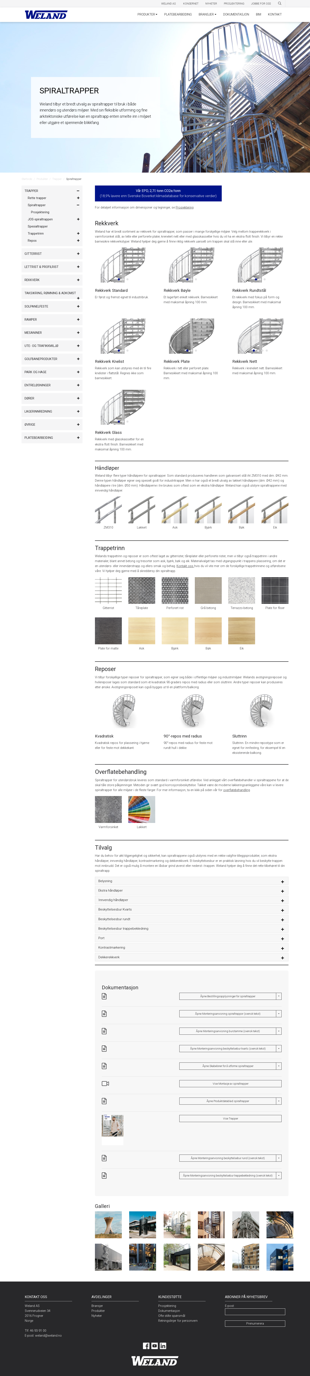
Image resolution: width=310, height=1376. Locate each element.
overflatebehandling (236, 790)
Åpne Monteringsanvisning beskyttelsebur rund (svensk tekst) (228, 1158)
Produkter (42, 179)
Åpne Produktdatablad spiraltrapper (227, 1101)
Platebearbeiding (39, 438)
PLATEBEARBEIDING (178, 14)
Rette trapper (37, 198)
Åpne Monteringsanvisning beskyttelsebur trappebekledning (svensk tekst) (228, 1175)
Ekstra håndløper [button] (110, 890)
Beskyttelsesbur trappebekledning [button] (123, 929)
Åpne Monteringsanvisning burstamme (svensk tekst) (228, 1031)
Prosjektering (234, 3)
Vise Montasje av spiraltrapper (230, 1083)
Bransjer (97, 1306)
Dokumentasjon (169, 1311)
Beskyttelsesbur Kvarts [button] (115, 909)
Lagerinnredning (38, 411)
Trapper (57, 179)
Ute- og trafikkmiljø (41, 346)
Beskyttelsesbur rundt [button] (114, 919)
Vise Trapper (230, 1118)
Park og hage (35, 372)
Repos (32, 241)
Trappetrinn (36, 233)
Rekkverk (32, 280)
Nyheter (211, 3)
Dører (29, 398)
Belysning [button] (105, 881)
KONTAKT (275, 14)
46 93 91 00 (38, 1331)
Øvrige (30, 425)
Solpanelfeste (36, 306)
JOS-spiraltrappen (40, 219)
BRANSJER (206, 14)
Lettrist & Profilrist (42, 267)
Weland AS (168, 3)
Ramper (31, 320)
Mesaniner (33, 333)
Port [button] (101, 938)
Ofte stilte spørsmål (171, 1316)
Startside (27, 179)
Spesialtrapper (38, 226)
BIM (258, 14)
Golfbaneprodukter (41, 359)
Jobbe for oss (261, 3)
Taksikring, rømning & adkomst (50, 293)
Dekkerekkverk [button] (108, 957)
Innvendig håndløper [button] (113, 900)
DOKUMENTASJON (236, 14)
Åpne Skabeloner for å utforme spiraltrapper (227, 1066)
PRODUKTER (146, 14)
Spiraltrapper (37, 205)
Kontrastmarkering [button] (111, 947)
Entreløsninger (38, 385)
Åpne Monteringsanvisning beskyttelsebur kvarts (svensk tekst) (228, 1048)
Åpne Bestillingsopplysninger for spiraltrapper (227, 996)
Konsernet (190, 3)
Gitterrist (33, 254)
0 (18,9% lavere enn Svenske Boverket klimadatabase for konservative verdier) (158, 193)
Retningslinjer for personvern (178, 1321)
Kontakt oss (185, 566)
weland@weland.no (48, 1335)
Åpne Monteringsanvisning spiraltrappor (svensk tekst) (227, 1013)
